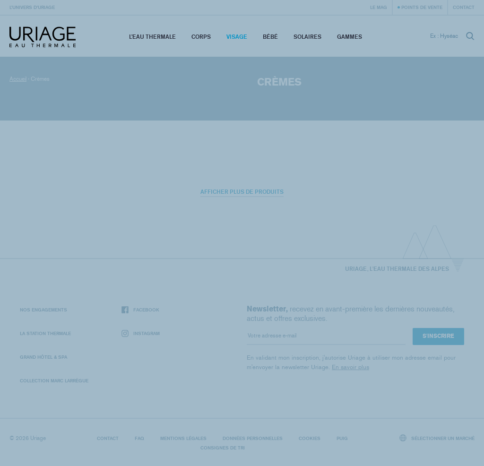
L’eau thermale (152, 36)
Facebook (140, 310)
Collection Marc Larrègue (54, 380)
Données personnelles (253, 438)
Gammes (349, 36)
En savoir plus (350, 367)
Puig (342, 438)
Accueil (17, 79)
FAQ (139, 438)
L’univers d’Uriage (32, 7)
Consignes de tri (222, 447)
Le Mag (378, 7)
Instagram (140, 333)
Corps (201, 36)
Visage (236, 36)
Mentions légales (183, 438)
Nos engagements (43, 309)
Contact (464, 7)
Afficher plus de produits (242, 191)
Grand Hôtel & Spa (43, 357)
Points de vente (421, 7)
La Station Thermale (45, 333)
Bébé (270, 36)
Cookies (309, 438)
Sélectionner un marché (437, 437)
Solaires (307, 36)
